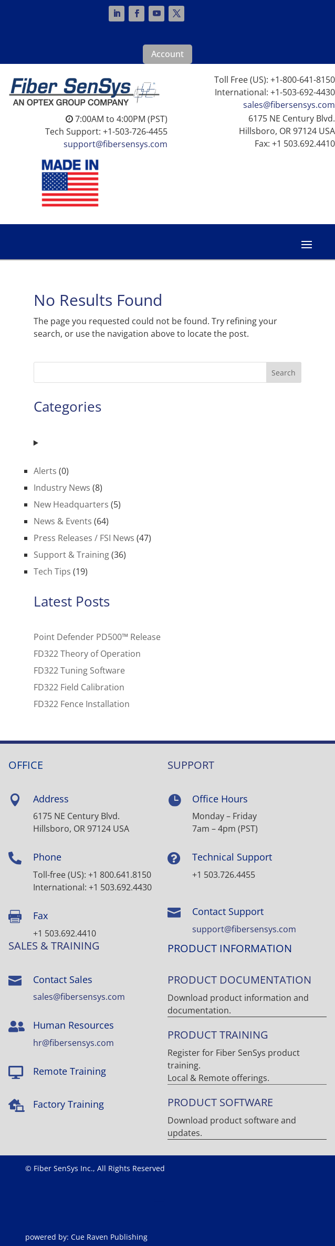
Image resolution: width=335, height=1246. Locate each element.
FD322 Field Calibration (79, 687)
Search (283, 373)
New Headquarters (71, 504)
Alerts (45, 471)
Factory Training (68, 1104)
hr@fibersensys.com (73, 1043)
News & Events (63, 521)
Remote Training (69, 1071)
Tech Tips (52, 571)
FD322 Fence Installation (82, 704)
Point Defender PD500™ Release (97, 637)
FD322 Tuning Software (79, 670)
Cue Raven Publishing (109, 1237)
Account (167, 54)
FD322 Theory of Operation (87, 653)
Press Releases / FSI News (84, 538)
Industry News (62, 487)
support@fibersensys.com (116, 144)
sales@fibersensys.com (289, 105)
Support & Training (71, 554)
